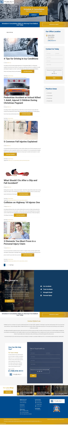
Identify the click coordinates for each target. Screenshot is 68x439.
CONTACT (34, 15)
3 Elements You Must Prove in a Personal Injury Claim (20, 245)
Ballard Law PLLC (11, 77)
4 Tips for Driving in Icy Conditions (21, 58)
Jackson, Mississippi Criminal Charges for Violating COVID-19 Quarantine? (26, 396)
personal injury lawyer (25, 160)
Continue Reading (27, 71)
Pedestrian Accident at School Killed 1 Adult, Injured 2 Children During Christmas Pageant (20, 100)
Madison (25, 77)
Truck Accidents (49, 95)
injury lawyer (21, 77)
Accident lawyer (10, 75)
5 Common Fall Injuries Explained (21, 141)
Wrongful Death (45, 295)
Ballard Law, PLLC (7, 2)
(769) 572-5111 (52, 40)
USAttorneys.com (17, 422)
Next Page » (12, 268)
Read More (8, 395)
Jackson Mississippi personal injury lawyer (13, 286)
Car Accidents (49, 93)
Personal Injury (49, 98)
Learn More (10, 303)
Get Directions (50, 39)
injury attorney (16, 77)
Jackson (20, 160)
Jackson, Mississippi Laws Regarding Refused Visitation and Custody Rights (43, 396)
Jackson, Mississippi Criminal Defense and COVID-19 (60, 397)
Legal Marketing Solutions (8, 422)
